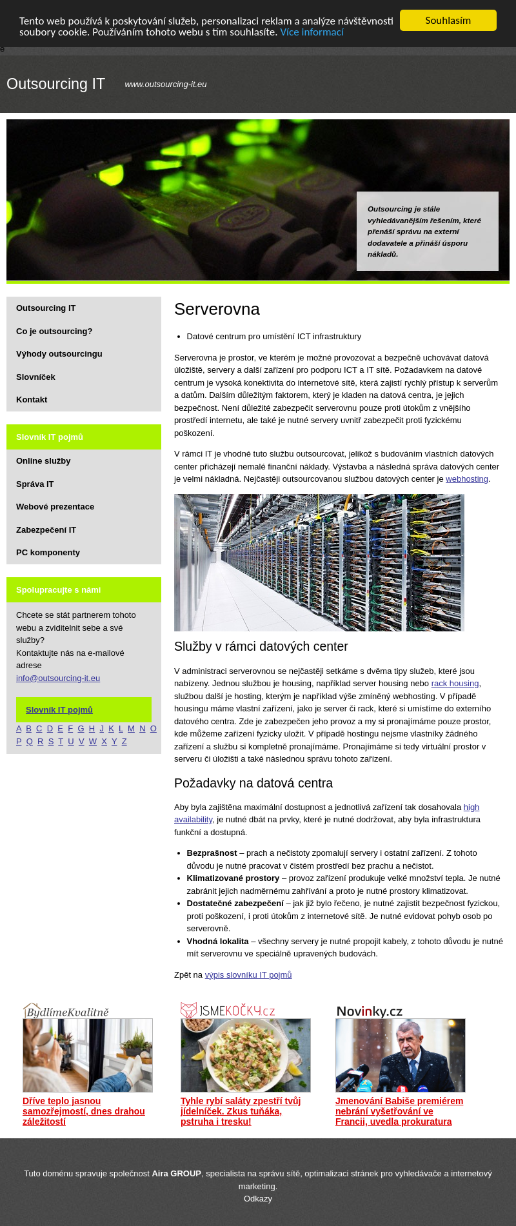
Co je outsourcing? (54, 330)
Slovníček (35, 376)
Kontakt (31, 399)
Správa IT (35, 483)
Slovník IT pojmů (59, 709)
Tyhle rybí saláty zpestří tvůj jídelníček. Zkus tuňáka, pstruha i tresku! (241, 1111)
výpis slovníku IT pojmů (248, 975)
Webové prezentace (55, 506)
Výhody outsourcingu (59, 354)
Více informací (311, 31)
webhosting (467, 479)
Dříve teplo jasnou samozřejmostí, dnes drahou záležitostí (84, 1111)
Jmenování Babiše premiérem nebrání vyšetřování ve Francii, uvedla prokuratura (399, 1111)
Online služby (43, 461)
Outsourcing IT (55, 83)
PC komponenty (48, 552)
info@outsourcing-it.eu (58, 677)
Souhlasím (448, 20)
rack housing (455, 683)
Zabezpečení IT (46, 529)
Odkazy (258, 1198)
